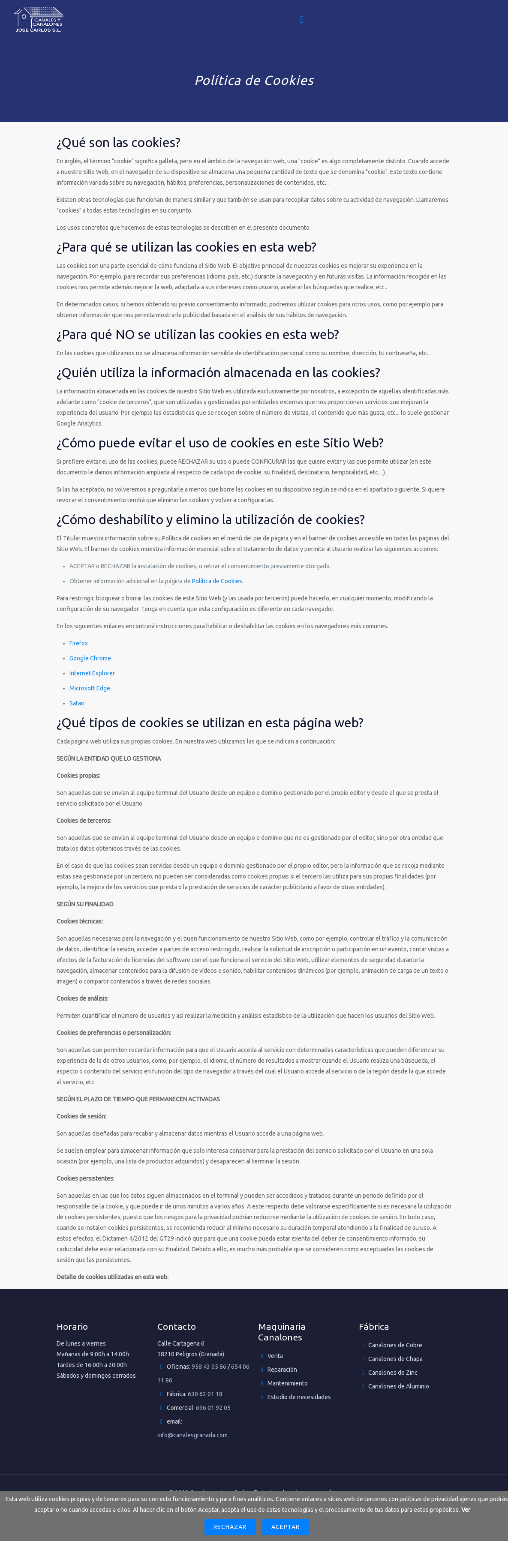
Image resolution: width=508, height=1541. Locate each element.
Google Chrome (90, 658)
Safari (76, 703)
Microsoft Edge (89, 688)
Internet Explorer (92, 673)
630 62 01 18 (205, 1394)
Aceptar (285, 1526)
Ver (465, 1509)
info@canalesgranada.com (192, 1435)
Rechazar (229, 1526)
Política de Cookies (217, 581)
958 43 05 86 (209, 1366)
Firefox (78, 643)
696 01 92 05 (213, 1407)
